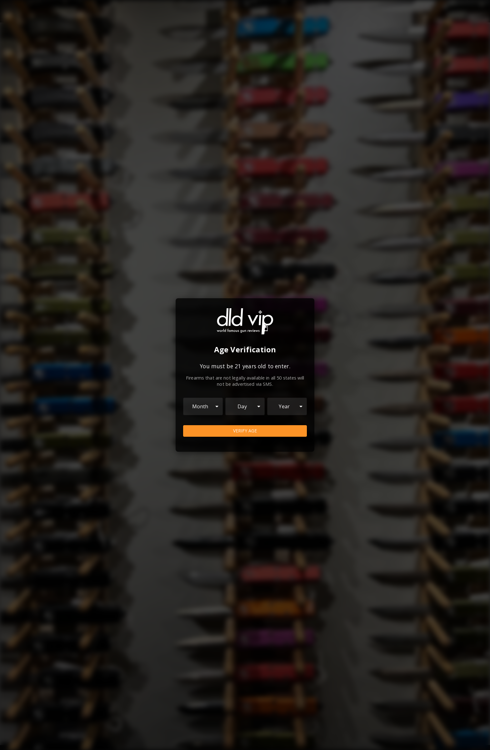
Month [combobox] (200, 406)
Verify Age (245, 431)
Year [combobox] (284, 406)
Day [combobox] (242, 406)
